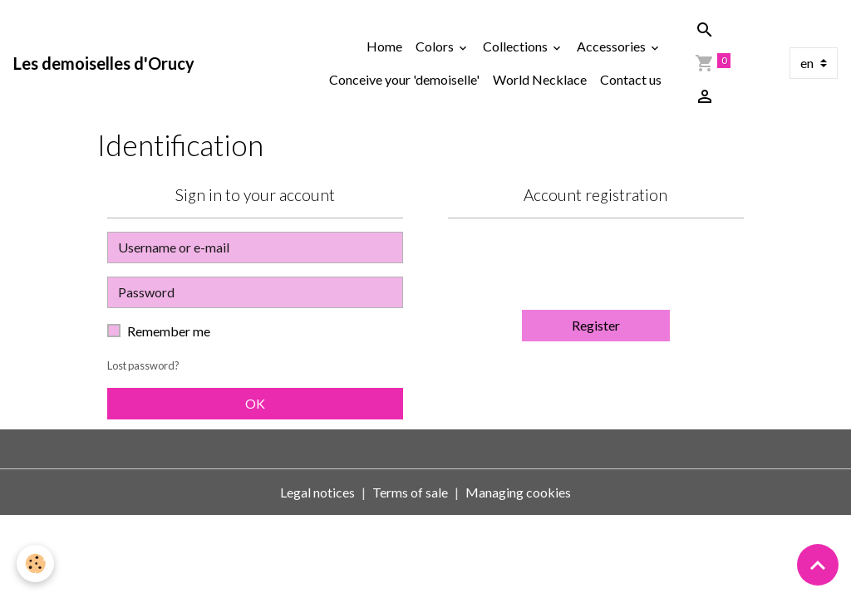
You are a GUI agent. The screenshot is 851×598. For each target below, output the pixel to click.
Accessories (612, 46)
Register (596, 325)
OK (255, 403)
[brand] (103, 63)
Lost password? (143, 365)
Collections (516, 46)
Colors (436, 46)
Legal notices (317, 492)
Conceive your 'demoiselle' (404, 79)
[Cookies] (35, 563)
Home (384, 46)
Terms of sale (410, 492)
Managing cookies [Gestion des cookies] (518, 492)
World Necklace (540, 79)
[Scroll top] (818, 565)
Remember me (168, 331)
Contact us (631, 79)
